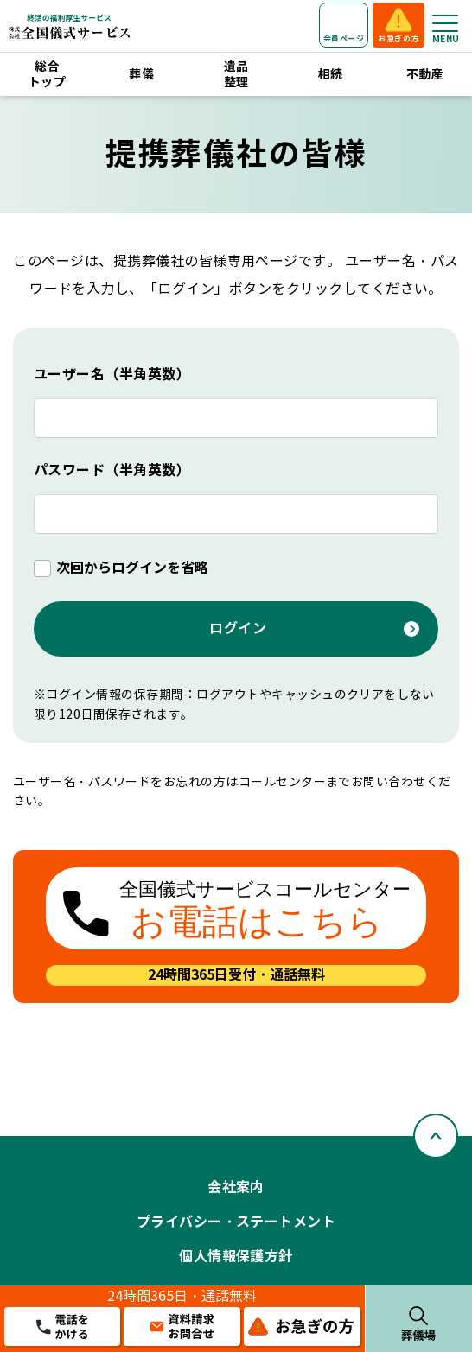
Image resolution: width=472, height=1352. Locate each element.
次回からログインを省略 (132, 568)
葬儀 (141, 74)
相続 (330, 74)
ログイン (237, 628)
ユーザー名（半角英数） (112, 374)
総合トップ (47, 74)
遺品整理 (236, 74)
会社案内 (236, 1187)
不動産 (424, 74)
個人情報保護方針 (236, 1256)
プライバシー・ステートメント (236, 1222)
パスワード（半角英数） (112, 470)
